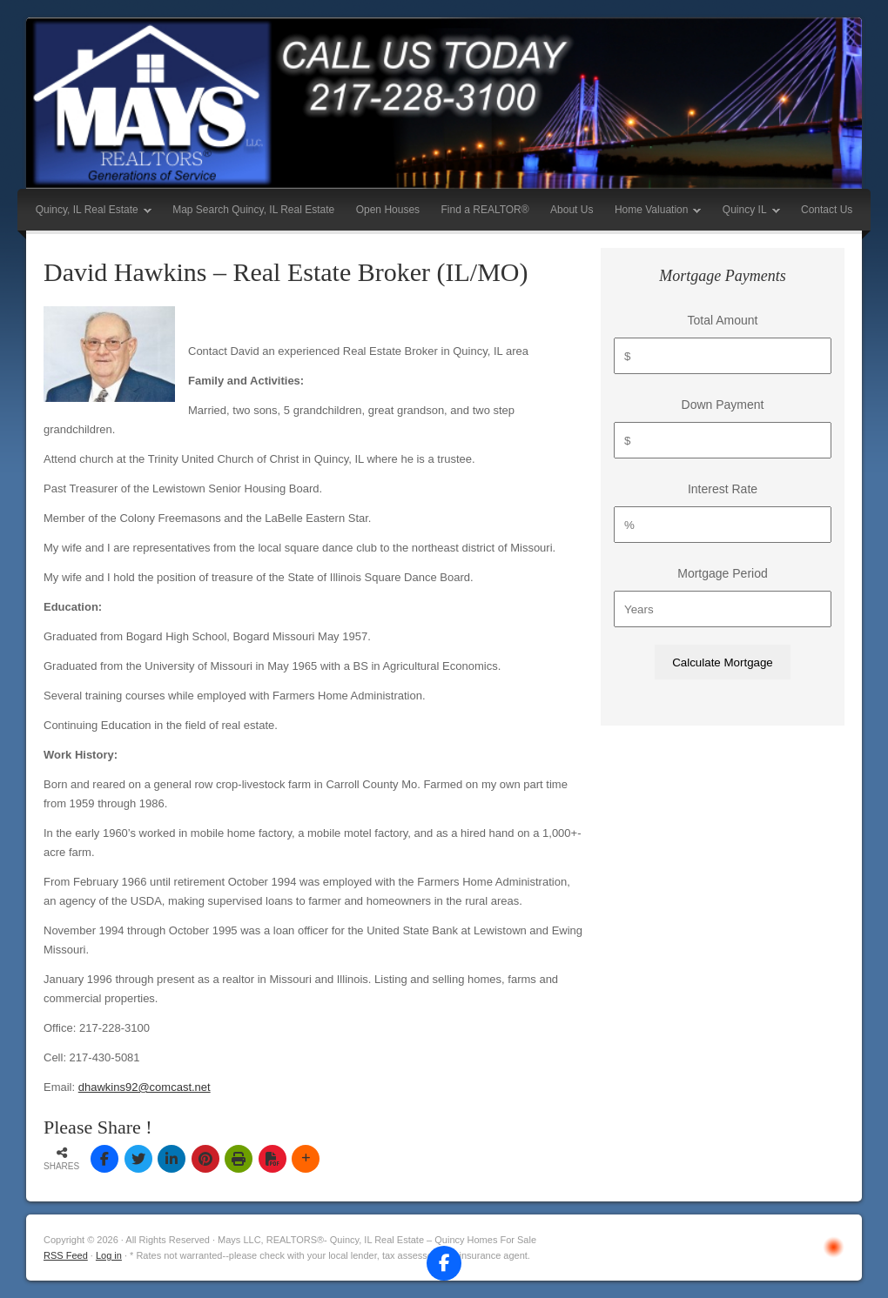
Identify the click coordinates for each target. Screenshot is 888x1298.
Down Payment (723, 404)
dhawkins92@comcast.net (144, 1087)
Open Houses (388, 210)
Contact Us (826, 210)
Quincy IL (747, 213)
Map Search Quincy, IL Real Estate (253, 210)
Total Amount (723, 320)
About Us (571, 210)
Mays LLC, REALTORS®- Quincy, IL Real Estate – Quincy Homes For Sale (444, 103)
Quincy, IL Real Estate (89, 213)
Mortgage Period (722, 573)
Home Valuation (654, 213)
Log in (109, 1255)
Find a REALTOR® (485, 210)
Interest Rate (722, 489)
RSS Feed (66, 1255)
